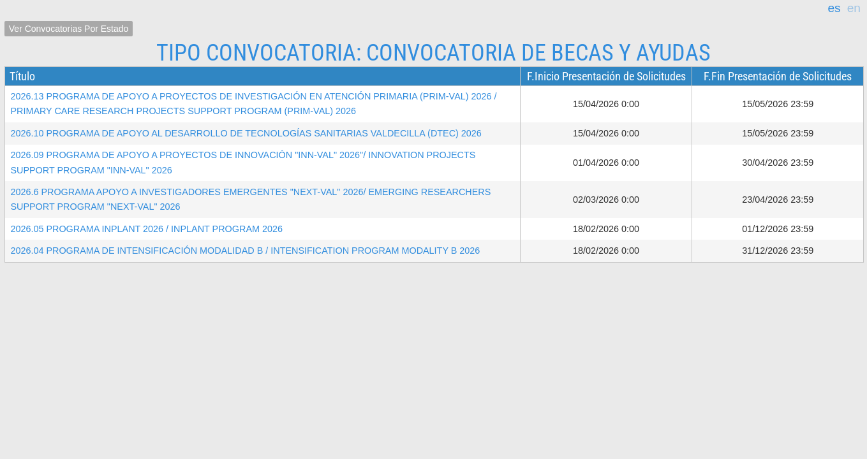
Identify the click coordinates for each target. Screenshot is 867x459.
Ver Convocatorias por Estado (69, 29)
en (854, 8)
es (833, 8)
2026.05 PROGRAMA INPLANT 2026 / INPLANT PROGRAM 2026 (146, 229)
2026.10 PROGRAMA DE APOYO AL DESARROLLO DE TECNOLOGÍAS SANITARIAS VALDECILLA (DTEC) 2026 (245, 133)
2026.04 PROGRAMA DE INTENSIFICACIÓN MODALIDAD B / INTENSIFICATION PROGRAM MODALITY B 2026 (245, 250)
